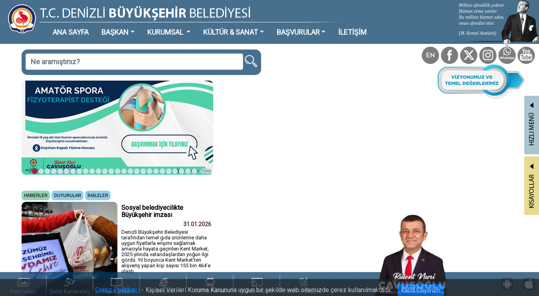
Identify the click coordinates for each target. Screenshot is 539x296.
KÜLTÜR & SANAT (230, 32)
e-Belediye (163, 286)
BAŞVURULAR (298, 32)
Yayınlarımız (117, 286)
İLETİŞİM (352, 32)
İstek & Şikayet (303, 286)
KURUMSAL (166, 32)
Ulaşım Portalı (210, 286)
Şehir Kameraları (69, 286)
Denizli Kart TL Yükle (256, 287)
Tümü (206, 171)
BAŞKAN (115, 32)
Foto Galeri (23, 286)
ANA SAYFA (71, 32)
